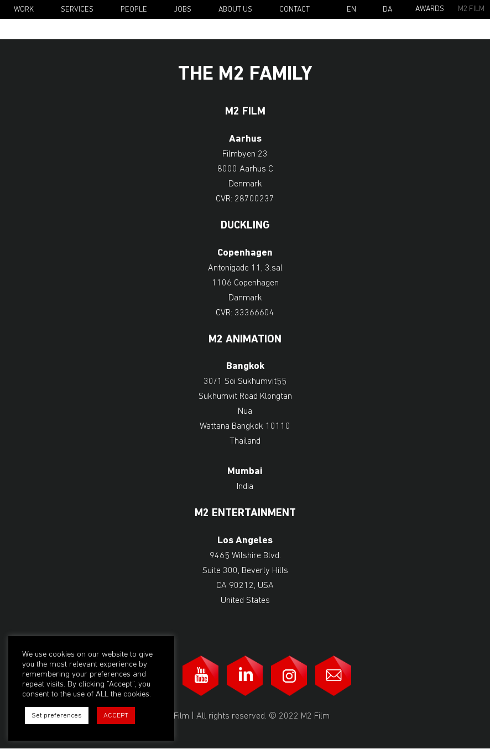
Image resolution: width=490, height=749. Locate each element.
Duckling (245, 226)
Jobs (182, 10)
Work (24, 10)
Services (77, 10)
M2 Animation (245, 340)
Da (387, 10)
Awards (429, 9)
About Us (235, 10)
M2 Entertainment (245, 513)
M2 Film (471, 9)
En (351, 10)
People (134, 10)
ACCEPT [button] (115, 715)
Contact (294, 10)
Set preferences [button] (57, 715)
